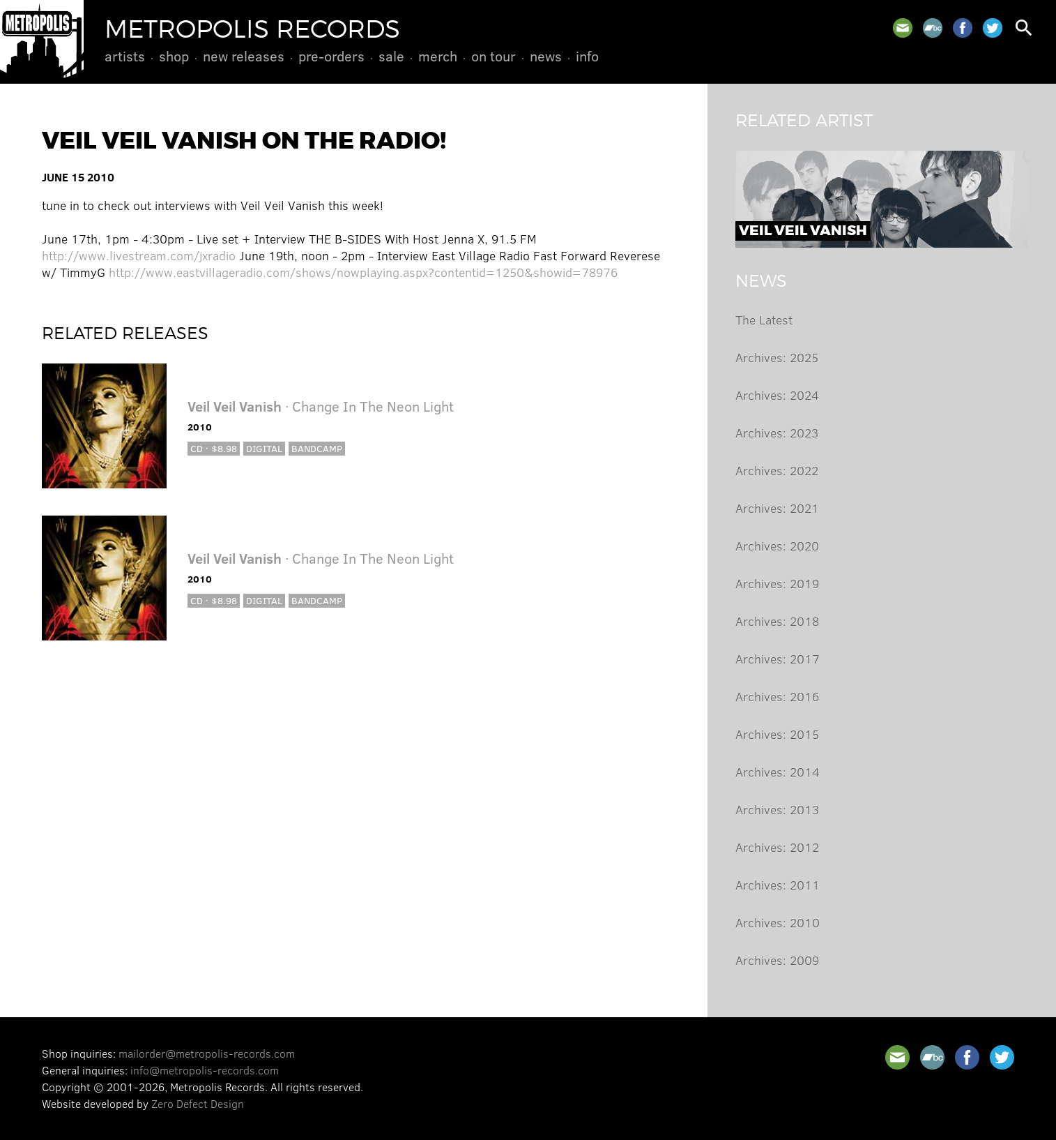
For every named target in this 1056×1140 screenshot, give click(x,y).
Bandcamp (316, 448)
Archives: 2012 (777, 847)
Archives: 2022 (776, 470)
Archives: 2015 (777, 734)
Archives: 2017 (777, 658)
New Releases (243, 56)
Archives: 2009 (777, 960)
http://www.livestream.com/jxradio (139, 255)
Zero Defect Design (197, 1103)
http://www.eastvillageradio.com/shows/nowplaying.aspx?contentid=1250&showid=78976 (363, 272)
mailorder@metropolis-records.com (206, 1053)
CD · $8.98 (213, 448)
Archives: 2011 (777, 884)
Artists (125, 56)
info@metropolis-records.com (204, 1070)
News (546, 56)
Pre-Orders (331, 56)
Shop (174, 56)
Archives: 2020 (777, 545)
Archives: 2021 (777, 508)
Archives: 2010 (777, 922)
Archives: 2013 (777, 809)
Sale (391, 56)
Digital (264, 448)
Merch (437, 56)
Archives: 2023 (776, 432)
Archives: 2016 (777, 696)
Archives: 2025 (776, 357)
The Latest (764, 319)
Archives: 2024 (777, 395)
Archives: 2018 (777, 621)
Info (587, 56)
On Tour (493, 56)
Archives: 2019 (777, 583)
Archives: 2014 (777, 771)
